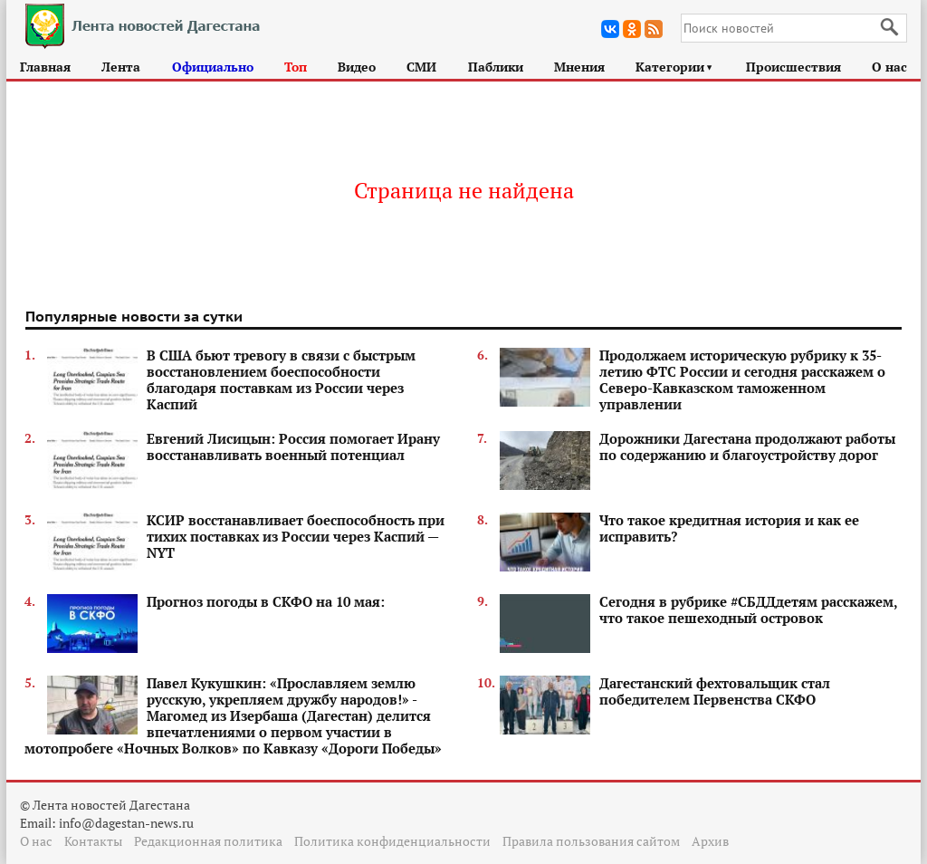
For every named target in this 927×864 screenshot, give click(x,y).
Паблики (495, 66)
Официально (212, 66)
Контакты (93, 841)
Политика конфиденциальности (392, 841)
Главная (45, 66)
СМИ (421, 66)
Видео (357, 66)
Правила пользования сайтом (591, 841)
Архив (710, 841)
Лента (120, 66)
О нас (889, 66)
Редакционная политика (208, 841)
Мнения (579, 66)
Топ (295, 66)
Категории (675, 66)
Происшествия (793, 66)
